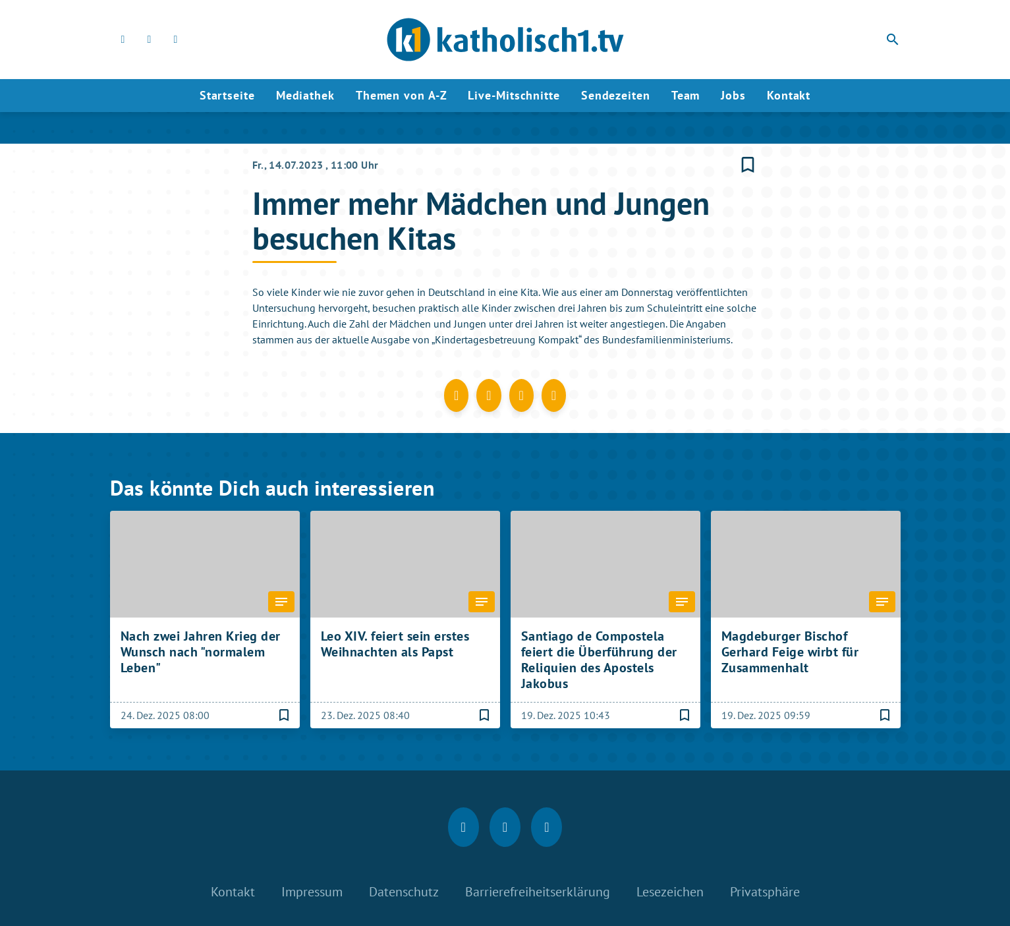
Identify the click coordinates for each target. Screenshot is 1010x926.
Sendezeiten (615, 95)
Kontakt (788, 95)
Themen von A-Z (401, 95)
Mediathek (305, 95)
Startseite (227, 95)
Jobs (733, 95)
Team (685, 95)
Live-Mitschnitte (513, 95)
